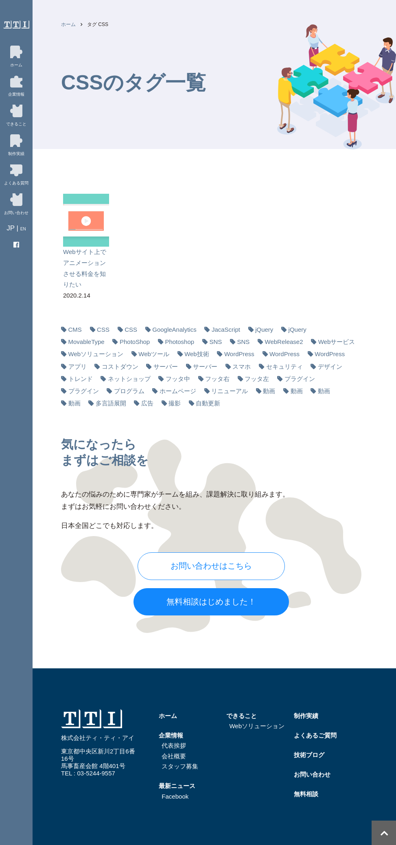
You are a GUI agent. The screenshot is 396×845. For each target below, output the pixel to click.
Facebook (175, 796)
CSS (103, 329)
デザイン (330, 366)
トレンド (80, 378)
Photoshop (179, 341)
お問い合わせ (312, 774)
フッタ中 (178, 378)
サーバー (165, 366)
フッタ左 (257, 378)
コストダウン (120, 366)
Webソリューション (96, 353)
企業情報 (171, 735)
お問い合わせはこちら (211, 565)
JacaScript (226, 329)
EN (23, 229)
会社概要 (174, 756)
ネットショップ (129, 378)
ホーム (68, 24)
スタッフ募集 (180, 766)
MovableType (86, 341)
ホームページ (178, 390)
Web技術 (196, 353)
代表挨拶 (174, 745)
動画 (269, 390)
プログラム (129, 390)
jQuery (264, 329)
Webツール (153, 353)
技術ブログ (309, 754)
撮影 (174, 403)
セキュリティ (284, 366)
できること (241, 715)
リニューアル (229, 390)
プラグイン (299, 378)
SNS (215, 341)
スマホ (241, 366)
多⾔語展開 (111, 403)
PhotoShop (135, 341)
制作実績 (306, 715)
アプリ (77, 366)
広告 (147, 403)
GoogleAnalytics (174, 329)
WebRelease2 (284, 341)
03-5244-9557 (96, 773)
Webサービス (336, 341)
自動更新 (208, 403)
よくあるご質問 (315, 735)
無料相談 (306, 793)
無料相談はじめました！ (211, 601)
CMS (75, 329)
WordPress (239, 353)
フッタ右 (217, 378)
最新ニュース (177, 785)
